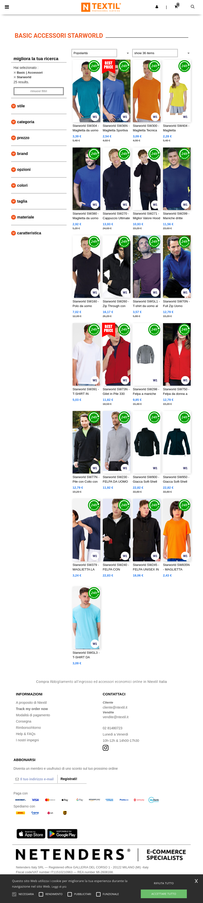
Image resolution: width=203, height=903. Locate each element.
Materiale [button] (25, 217)
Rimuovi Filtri (38, 91)
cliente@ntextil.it (115, 707)
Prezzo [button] (23, 138)
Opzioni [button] (24, 169)
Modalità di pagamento (33, 715)
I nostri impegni (27, 740)
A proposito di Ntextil (31, 702)
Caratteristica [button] (29, 233)
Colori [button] (22, 185)
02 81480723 (112, 728)
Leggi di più (59, 886)
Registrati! (69, 779)
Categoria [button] (25, 122)
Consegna (23, 721)
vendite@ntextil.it (116, 717)
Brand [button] (22, 154)
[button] (157, 7)
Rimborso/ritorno (28, 728)
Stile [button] (21, 106)
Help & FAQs (25, 734)
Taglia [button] (22, 201)
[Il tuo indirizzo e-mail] (35, 779)
